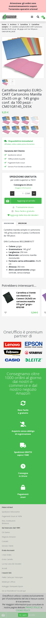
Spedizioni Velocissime (11, 512)
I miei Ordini (6, 555)
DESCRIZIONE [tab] (9, 223)
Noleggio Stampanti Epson (12, 586)
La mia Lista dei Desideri (11, 564)
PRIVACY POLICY (33, 607)
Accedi (4, 568)
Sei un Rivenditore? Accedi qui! (14, 591)
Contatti (5, 541)
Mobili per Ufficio (8, 582)
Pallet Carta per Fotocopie (12, 577)
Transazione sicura (24, 207)
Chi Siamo (6, 532)
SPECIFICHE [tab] (22, 223)
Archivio (13, 24)
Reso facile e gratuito (24, 211)
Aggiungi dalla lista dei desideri (23, 215)
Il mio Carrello (7, 559)
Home (4, 24)
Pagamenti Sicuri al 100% (12, 516)
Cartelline (24, 24)
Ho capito (23, 615)
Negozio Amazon (9, 537)
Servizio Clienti (7, 546)
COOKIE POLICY (23, 610)
